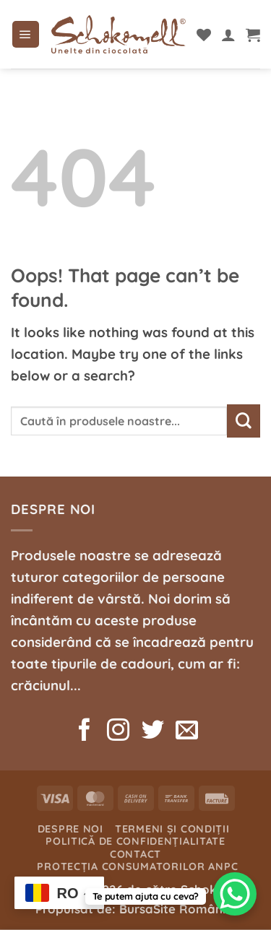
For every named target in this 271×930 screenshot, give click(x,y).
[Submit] (243, 421)
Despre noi (70, 828)
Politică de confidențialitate (135, 841)
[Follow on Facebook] (84, 731)
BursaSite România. (177, 908)
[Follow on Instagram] (118, 731)
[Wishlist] (204, 35)
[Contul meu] (228, 35)
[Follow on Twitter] (152, 731)
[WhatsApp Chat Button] (235, 894)
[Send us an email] (187, 731)
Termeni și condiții (172, 828)
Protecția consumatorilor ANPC (137, 866)
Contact (135, 854)
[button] (25, 34)
